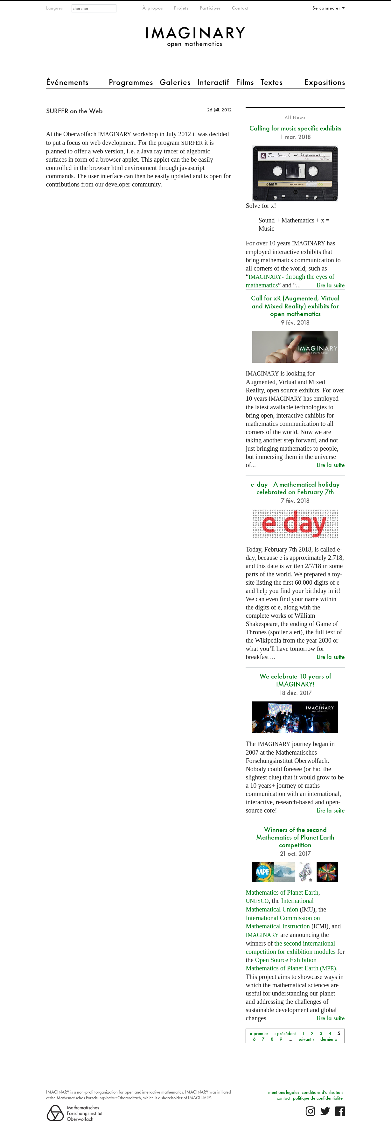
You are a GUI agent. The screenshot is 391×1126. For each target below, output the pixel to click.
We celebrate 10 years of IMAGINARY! (295, 680)
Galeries (175, 82)
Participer (210, 8)
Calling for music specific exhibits (295, 128)
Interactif (213, 82)
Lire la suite (331, 285)
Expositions (324, 82)
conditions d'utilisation (322, 1092)
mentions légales (283, 1092)
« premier (259, 1033)
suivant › (306, 1039)
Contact (240, 8)
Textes (272, 82)
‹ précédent (285, 1033)
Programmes (131, 82)
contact (283, 1098)
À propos (153, 8)
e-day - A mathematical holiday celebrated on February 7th (295, 488)
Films (245, 82)
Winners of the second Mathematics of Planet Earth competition (295, 837)
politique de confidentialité (318, 1098)
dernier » (329, 1039)
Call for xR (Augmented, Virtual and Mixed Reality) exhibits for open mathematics (295, 306)
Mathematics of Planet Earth (282, 892)
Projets (181, 8)
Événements (67, 82)
